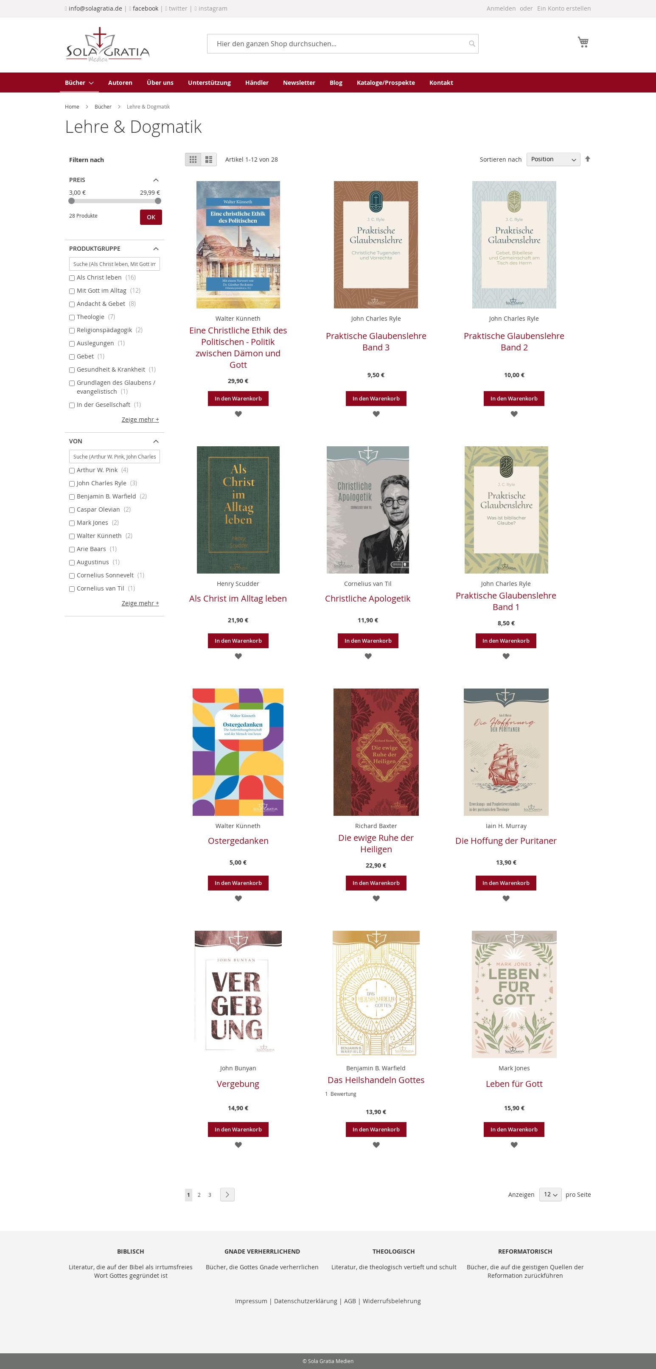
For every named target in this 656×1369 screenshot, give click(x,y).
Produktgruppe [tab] (95, 248)
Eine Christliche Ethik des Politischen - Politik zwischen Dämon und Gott (238, 347)
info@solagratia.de (95, 8)
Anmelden (501, 8)
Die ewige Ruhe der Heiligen (376, 843)
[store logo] (107, 44)
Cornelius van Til (368, 584)
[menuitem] (79, 82)
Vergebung (238, 1083)
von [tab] (75, 441)
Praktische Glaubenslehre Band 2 (514, 341)
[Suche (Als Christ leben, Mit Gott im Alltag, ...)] (114, 264)
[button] (238, 413)
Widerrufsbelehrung (392, 1301)
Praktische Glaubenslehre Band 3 (376, 341)
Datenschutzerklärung (305, 1301)
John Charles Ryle (376, 318)
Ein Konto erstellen (564, 8)
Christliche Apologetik (368, 598)
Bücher (104, 106)
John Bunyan (238, 1068)
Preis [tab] (77, 180)
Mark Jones (514, 1068)
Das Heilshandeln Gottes (376, 1080)
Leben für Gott (514, 1083)
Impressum (252, 1301)
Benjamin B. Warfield (376, 1068)
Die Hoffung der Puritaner (506, 840)
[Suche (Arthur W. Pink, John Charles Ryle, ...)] (114, 456)
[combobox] (343, 43)
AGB (350, 1301)
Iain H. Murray (506, 826)
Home (73, 106)
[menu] (328, 82)
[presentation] (129, 1326)
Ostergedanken (238, 840)
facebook (145, 8)
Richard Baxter (376, 826)
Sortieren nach (501, 159)
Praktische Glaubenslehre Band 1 (506, 601)
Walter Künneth (238, 318)
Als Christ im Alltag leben (238, 598)
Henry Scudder (238, 584)
